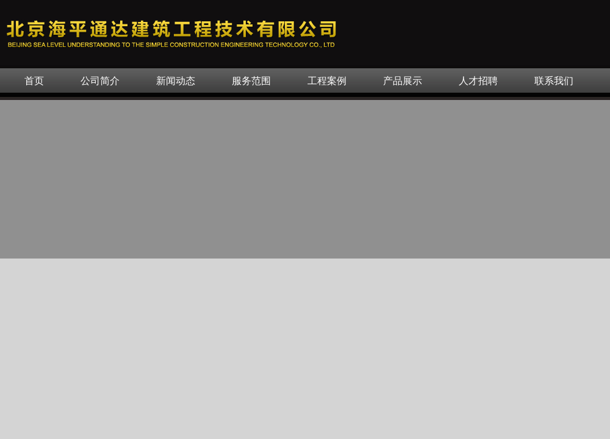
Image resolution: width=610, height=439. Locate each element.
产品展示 (402, 81)
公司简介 (100, 81)
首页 (34, 81)
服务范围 (251, 81)
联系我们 (553, 81)
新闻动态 (175, 81)
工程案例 (326, 81)
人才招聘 (478, 81)
